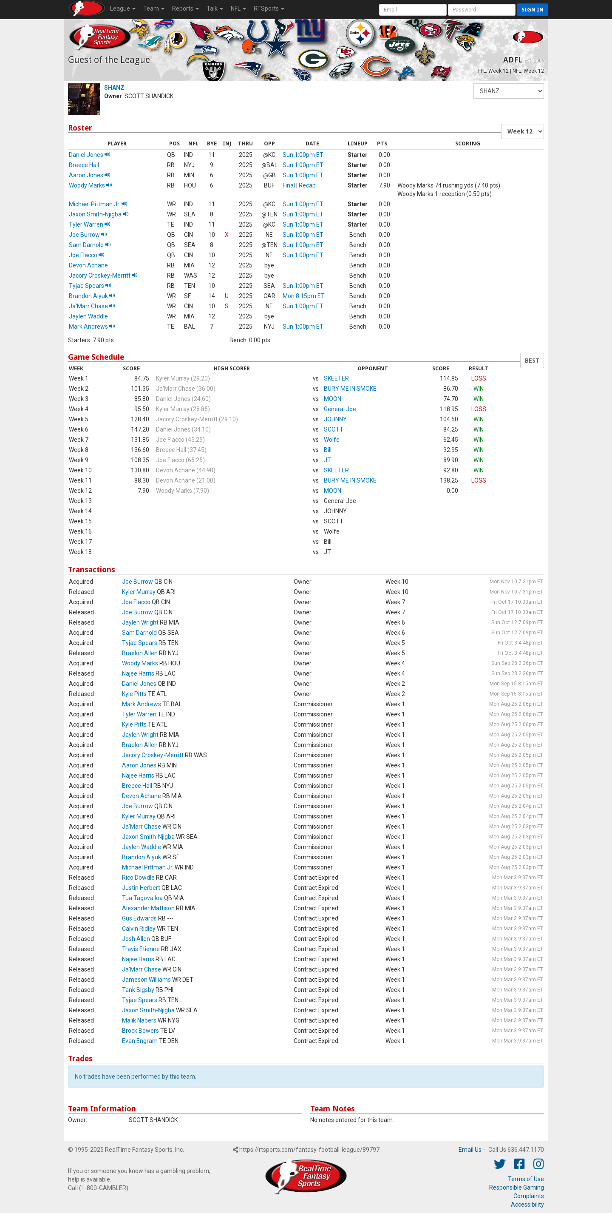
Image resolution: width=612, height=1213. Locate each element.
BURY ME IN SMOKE (350, 388)
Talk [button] (215, 8)
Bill (328, 449)
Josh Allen (136, 938)
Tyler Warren (89, 224)
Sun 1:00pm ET (303, 154)
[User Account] (413, 10)
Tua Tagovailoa (142, 898)
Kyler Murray (139, 591)
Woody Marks (90, 185)
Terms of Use (526, 1179)
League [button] (123, 8)
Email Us (470, 1149)
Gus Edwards (139, 918)
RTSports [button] (269, 8)
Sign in (532, 9)
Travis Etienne (141, 949)
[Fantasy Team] (508, 91)
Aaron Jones (89, 175)
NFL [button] (238, 8)
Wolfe (332, 439)
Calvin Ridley (139, 928)
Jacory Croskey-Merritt (103, 275)
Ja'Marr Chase (92, 306)
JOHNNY (335, 419)
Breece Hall (84, 165)
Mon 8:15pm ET (304, 296)
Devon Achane (88, 265)
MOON (332, 398)
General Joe (340, 409)
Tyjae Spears (90, 285)
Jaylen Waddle (88, 316)
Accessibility (527, 1204)
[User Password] (482, 10)
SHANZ (114, 87)
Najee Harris (138, 673)
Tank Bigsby (138, 989)
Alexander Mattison (148, 908)
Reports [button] (185, 8)
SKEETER (336, 378)
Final (289, 185)
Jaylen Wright (140, 622)
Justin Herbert (141, 887)
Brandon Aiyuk (92, 296)
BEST (532, 360)
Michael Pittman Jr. (98, 204)
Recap (307, 185)
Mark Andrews (92, 326)
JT (327, 460)
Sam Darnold (90, 244)
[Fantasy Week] (522, 131)
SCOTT (333, 429)
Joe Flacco (87, 255)
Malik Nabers (139, 1020)
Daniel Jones (89, 154)
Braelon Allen (140, 653)
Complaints (528, 1196)
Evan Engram (140, 1040)
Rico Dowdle (138, 877)
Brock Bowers (140, 1030)
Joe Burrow (88, 234)
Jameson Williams (146, 979)
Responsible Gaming (516, 1187)
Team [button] (153, 8)
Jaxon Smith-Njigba (99, 214)
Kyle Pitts (134, 693)
